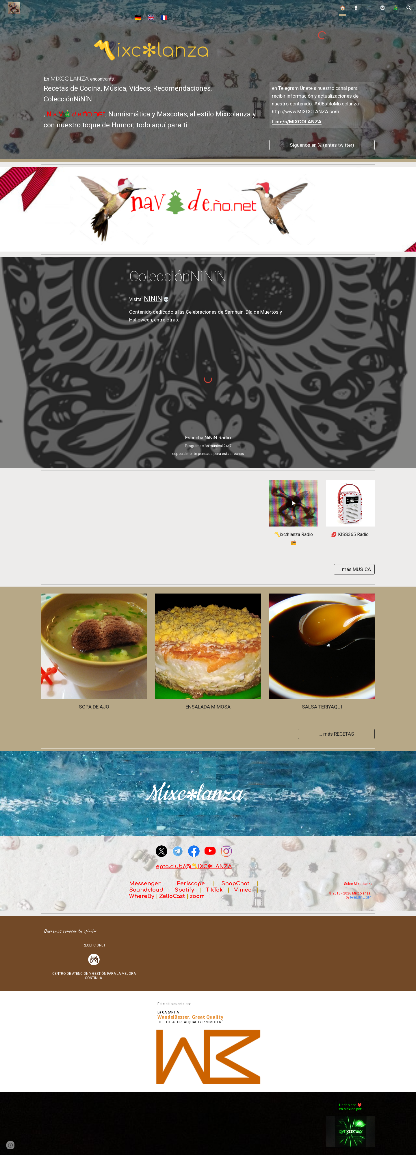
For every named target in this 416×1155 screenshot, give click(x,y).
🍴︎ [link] (356, 8)
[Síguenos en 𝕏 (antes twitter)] (322, 145)
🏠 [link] (343, 8)
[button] (409, 8)
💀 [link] (382, 8)
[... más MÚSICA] (354, 569)
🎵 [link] (369, 8)
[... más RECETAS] (336, 734)
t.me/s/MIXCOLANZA (297, 121)
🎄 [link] (396, 8)
